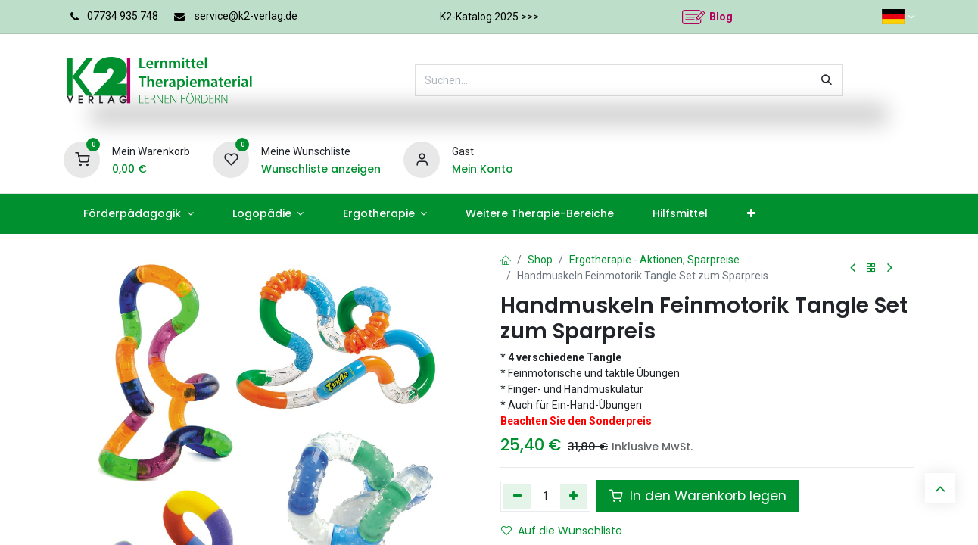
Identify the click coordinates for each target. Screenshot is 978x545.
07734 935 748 (122, 16)
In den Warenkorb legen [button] (697, 496)
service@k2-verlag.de (246, 16)
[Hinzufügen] (574, 496)
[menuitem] (138, 214)
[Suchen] (826, 80)
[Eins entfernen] (517, 496)
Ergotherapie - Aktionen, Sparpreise (654, 260)
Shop (540, 260)
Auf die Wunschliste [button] (561, 530)
